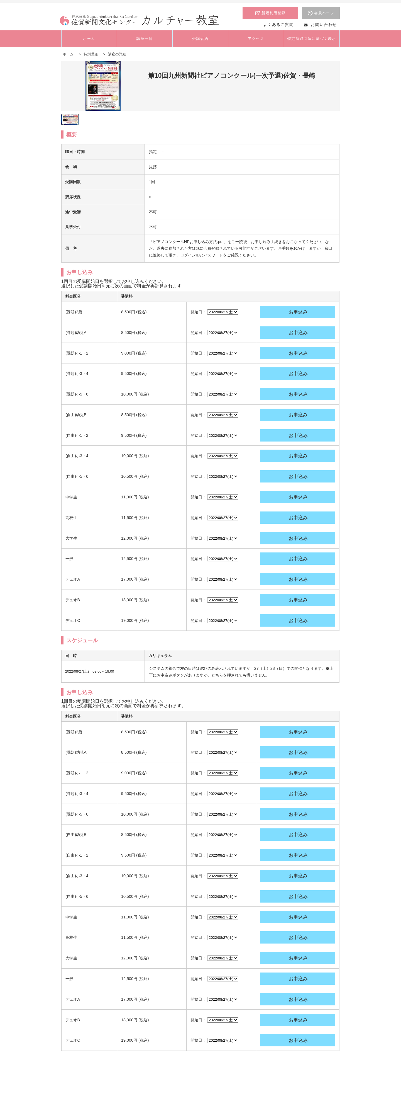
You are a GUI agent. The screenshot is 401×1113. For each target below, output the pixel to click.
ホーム (69, 54)
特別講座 (91, 54)
